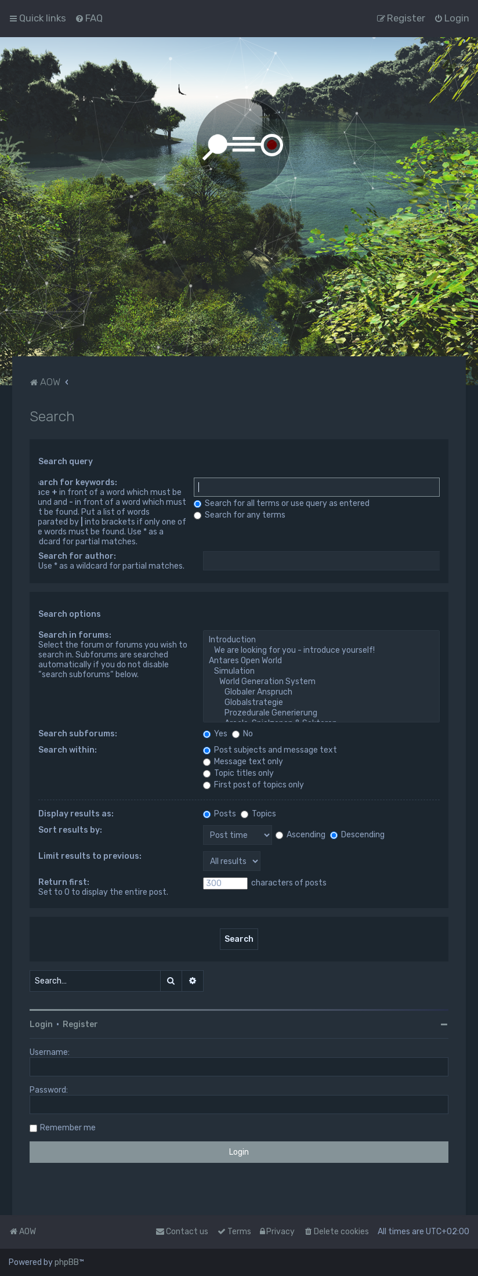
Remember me (68, 1128)
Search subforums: (77, 734)
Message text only (243, 762)
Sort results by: (70, 830)
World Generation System (322, 682)
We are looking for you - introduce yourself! (322, 650)
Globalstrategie (322, 702)
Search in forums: (74, 635)
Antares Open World (322, 661)
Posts (219, 814)
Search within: (67, 750)
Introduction (322, 640)
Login (41, 1024)
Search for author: (77, 556)
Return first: (63, 882)
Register (80, 1024)
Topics (258, 814)
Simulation (322, 671)
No (242, 734)
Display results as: (76, 814)
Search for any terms (239, 515)
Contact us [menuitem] (181, 1232)
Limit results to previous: (90, 856)
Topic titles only (238, 773)
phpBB (67, 1262)
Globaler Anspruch (322, 692)
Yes (215, 734)
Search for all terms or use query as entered (282, 503)
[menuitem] (89, 18)
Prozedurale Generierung (322, 713)
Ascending (300, 835)
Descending (357, 835)
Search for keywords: (73, 482)
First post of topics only (253, 785)
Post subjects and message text (270, 750)
